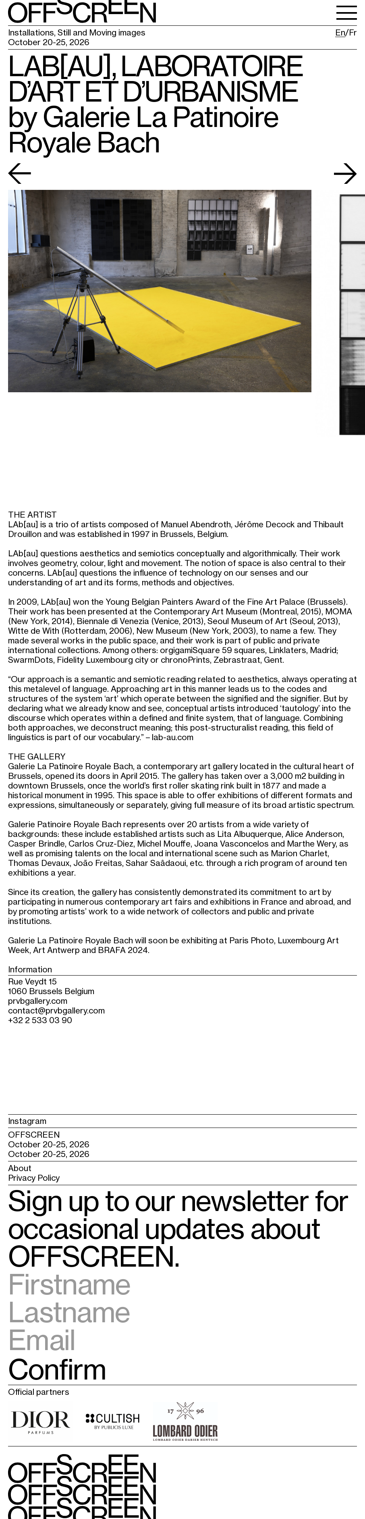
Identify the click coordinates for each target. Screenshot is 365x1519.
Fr (353, 32)
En (340, 32)
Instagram (27, 1121)
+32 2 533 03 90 (40, 1020)
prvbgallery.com (37, 1001)
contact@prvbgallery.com (56, 1010)
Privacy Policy (34, 1178)
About (19, 1168)
